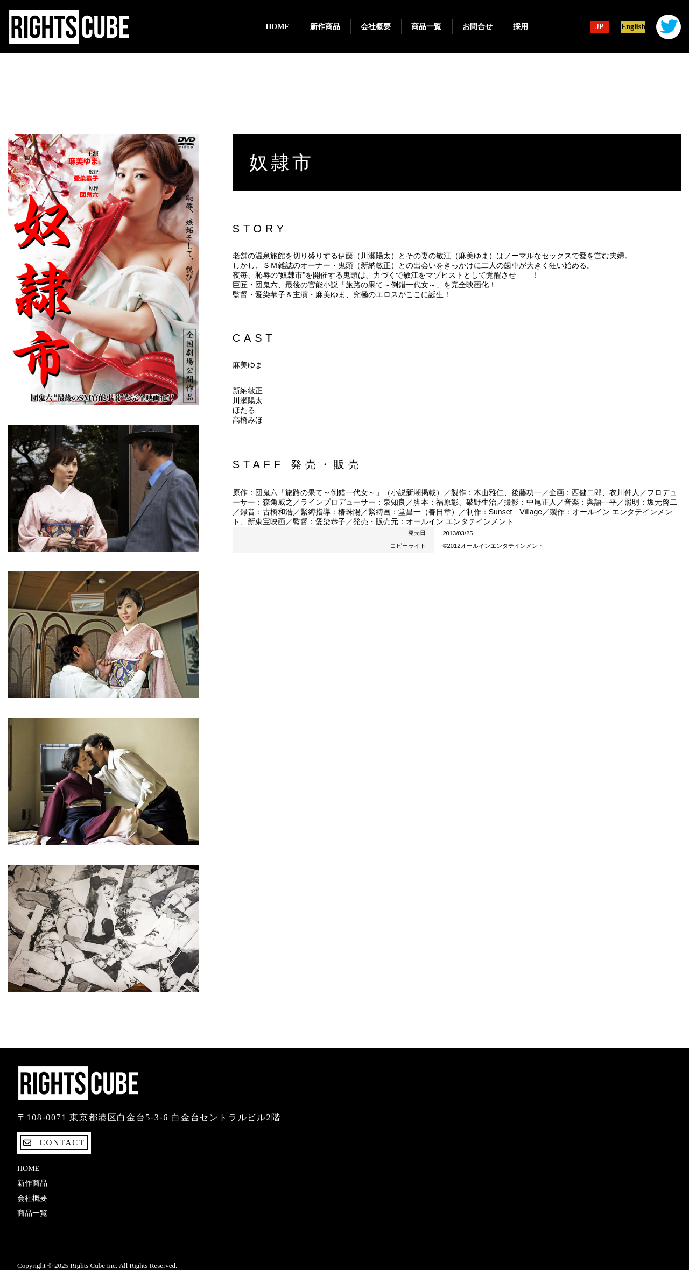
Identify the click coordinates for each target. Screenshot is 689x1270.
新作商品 (325, 27)
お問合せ (477, 27)
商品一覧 (426, 27)
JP (599, 27)
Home (277, 27)
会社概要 (376, 27)
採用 (520, 27)
